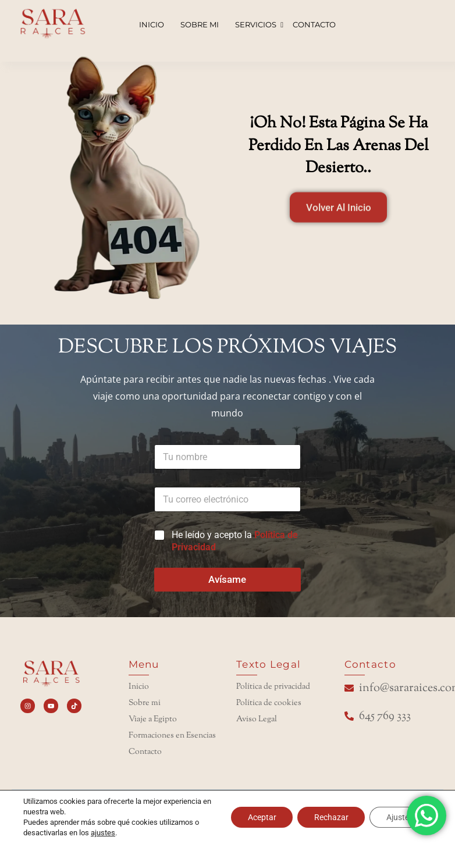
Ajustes (398, 817)
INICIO (151, 24)
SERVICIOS (257, 24)
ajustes (103, 832)
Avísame (227, 579)
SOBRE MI (199, 24)
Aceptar (257, 817)
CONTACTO (314, 24)
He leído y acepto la (235, 541)
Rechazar (328, 817)
